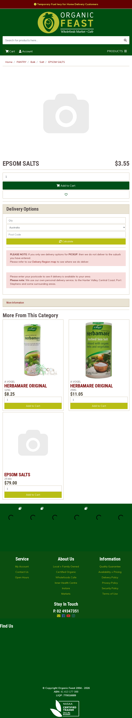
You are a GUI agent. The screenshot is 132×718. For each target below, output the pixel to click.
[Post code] (66, 234)
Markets (65, 571)
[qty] (66, 220)
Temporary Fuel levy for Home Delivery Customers (66, 4)
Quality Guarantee (110, 544)
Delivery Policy (110, 555)
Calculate (66, 241)
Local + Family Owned (66, 544)
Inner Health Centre (66, 560)
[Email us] (58, 594)
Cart (10, 51)
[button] (66, 194)
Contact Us (21, 550)
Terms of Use (110, 571)
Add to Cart (66, 185)
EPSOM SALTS (17, 474)
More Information (15, 302)
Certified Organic (66, 550)
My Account (22, 544)
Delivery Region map (44, 261)
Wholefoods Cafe (66, 555)
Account (26, 51)
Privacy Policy (110, 560)
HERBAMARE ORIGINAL (25, 385)
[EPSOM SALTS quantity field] (66, 177)
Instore (66, 566)
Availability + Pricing (109, 550)
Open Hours (22, 555)
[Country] (66, 227)
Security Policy (110, 566)
